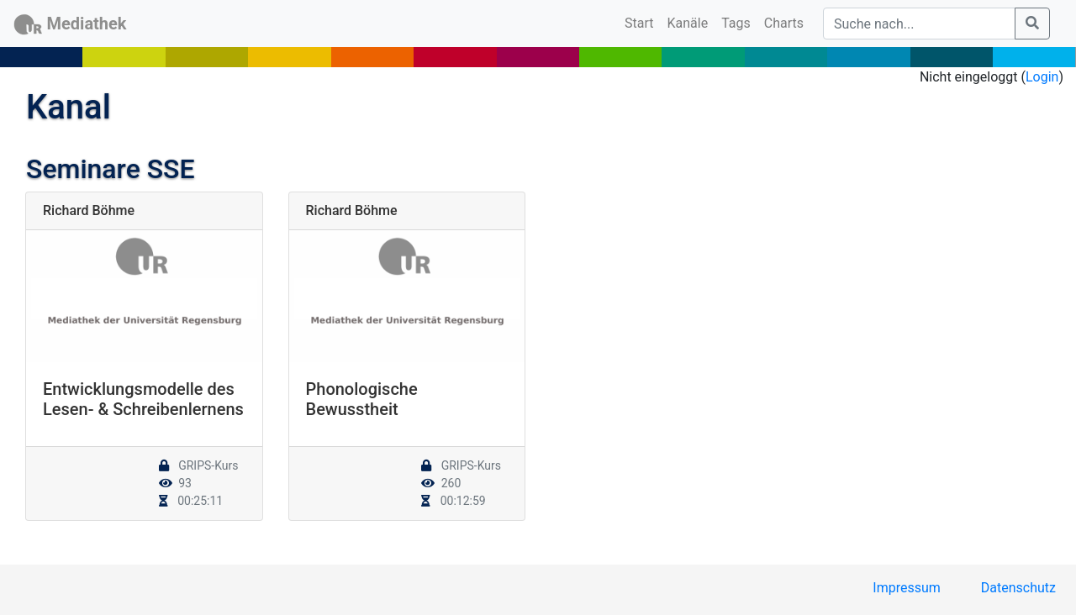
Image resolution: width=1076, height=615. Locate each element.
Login (1042, 77)
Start (642, 22)
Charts (784, 23)
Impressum (907, 588)
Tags (736, 23)
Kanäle (688, 23)
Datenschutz (1018, 588)
